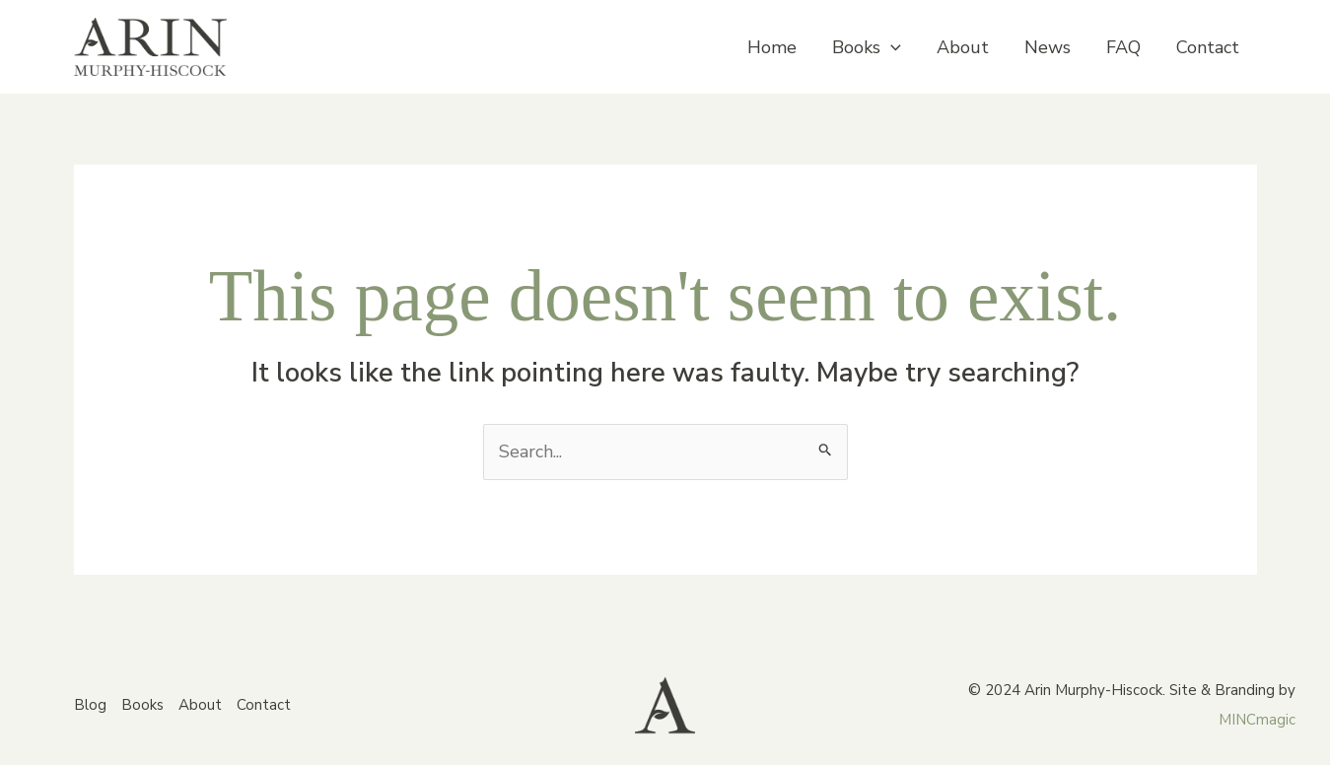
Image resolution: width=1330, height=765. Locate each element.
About (200, 705)
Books (142, 705)
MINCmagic (1257, 720)
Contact (264, 705)
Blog (90, 705)
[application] (890, 47)
